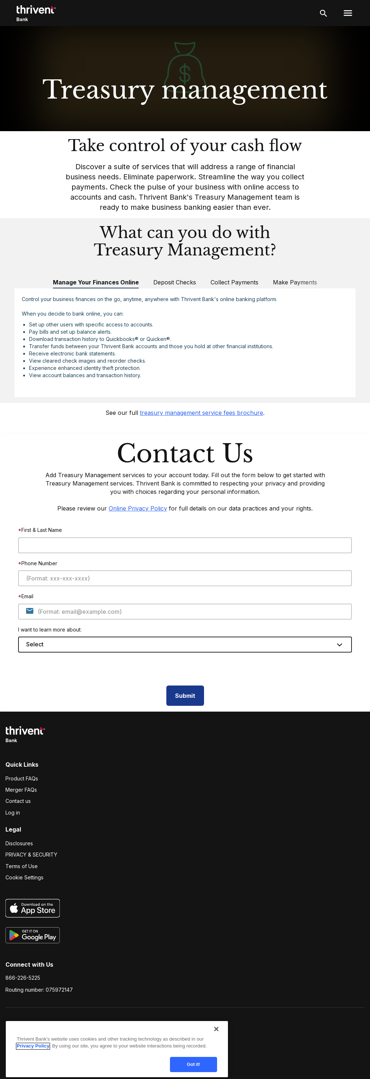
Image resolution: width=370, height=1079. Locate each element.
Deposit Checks (174, 282)
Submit (185, 695)
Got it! (193, 1069)
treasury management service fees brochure (201, 412)
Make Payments (295, 282)
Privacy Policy (33, 1051)
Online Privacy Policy (138, 508)
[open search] (323, 13)
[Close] (216, 1034)
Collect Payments (234, 282)
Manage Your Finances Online (96, 282)
